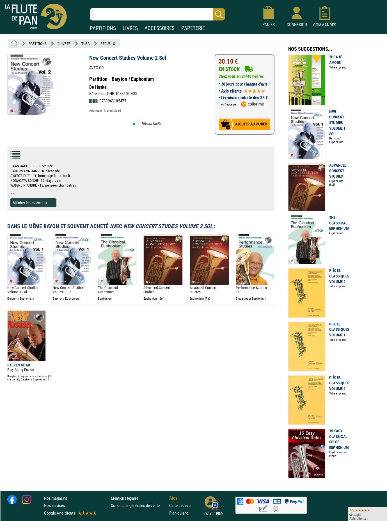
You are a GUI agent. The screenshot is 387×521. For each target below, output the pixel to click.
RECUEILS (107, 43)
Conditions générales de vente (139, 505)
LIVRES (130, 28)
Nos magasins (56, 498)
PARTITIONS (103, 28)
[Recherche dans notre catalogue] (157, 14)
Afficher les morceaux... (32, 202)
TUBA (85, 43)
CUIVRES (64, 43)
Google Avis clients (70, 513)
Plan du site (178, 513)
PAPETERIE (193, 28)
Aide (173, 498)
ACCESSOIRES (160, 28)
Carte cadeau (180, 505)
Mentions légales (124, 498)
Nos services (54, 505)
